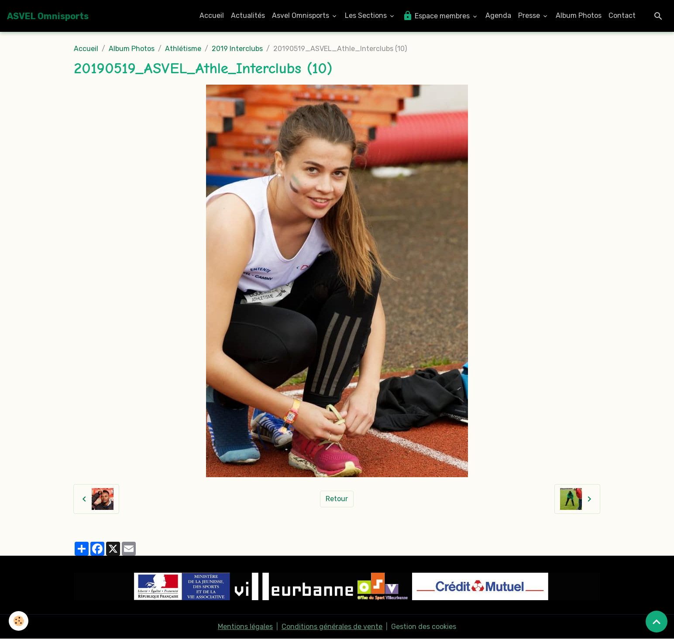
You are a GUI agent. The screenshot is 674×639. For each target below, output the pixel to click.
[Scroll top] (656, 621)
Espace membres (436, 15)
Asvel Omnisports (301, 15)
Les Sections (367, 15)
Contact (622, 15)
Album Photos (579, 15)
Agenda (498, 15)
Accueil (211, 15)
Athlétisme (183, 48)
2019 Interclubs (237, 48)
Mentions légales (245, 626)
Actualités (248, 15)
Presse (530, 15)
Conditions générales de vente (332, 626)
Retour (337, 499)
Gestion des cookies (423, 626)
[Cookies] (18, 621)
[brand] (48, 16)
